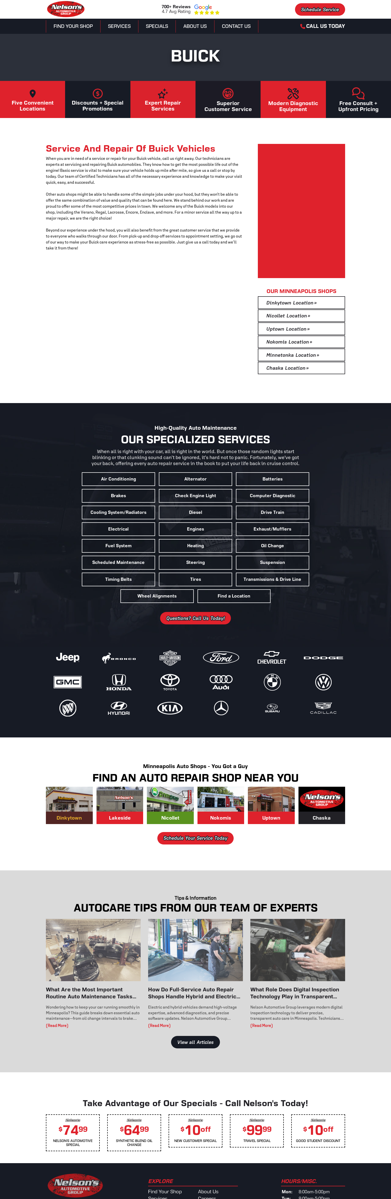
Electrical (158, 512)
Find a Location (271, 562)
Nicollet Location (288, 316)
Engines (233, 512)
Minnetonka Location (292, 355)
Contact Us (236, 26)
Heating (158, 529)
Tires (308, 545)
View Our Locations (75, 1175)
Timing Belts (233, 545)
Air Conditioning (82, 479)
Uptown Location (288, 329)
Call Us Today (322, 26)
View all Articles (195, 1009)
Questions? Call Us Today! (195, 585)
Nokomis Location (289, 342)
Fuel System (82, 529)
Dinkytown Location (291, 303)
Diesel (308, 495)
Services (119, 26)
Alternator (158, 479)
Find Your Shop (73, 26)
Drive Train (82, 512)
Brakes (308, 479)
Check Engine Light (82, 495)
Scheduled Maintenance (309, 529)
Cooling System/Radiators (233, 495)
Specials (157, 26)
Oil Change (233, 529)
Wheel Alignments (195, 562)
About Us (195, 26)
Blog (203, 1185)
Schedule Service (320, 9)
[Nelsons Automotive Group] (66, 16)
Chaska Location (287, 368)
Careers (207, 1165)
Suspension (157, 545)
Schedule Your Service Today (195, 804)
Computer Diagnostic (158, 495)
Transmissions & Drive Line (120, 562)
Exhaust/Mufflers (309, 512)
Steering (82, 545)
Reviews (207, 1172)
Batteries (233, 479)
